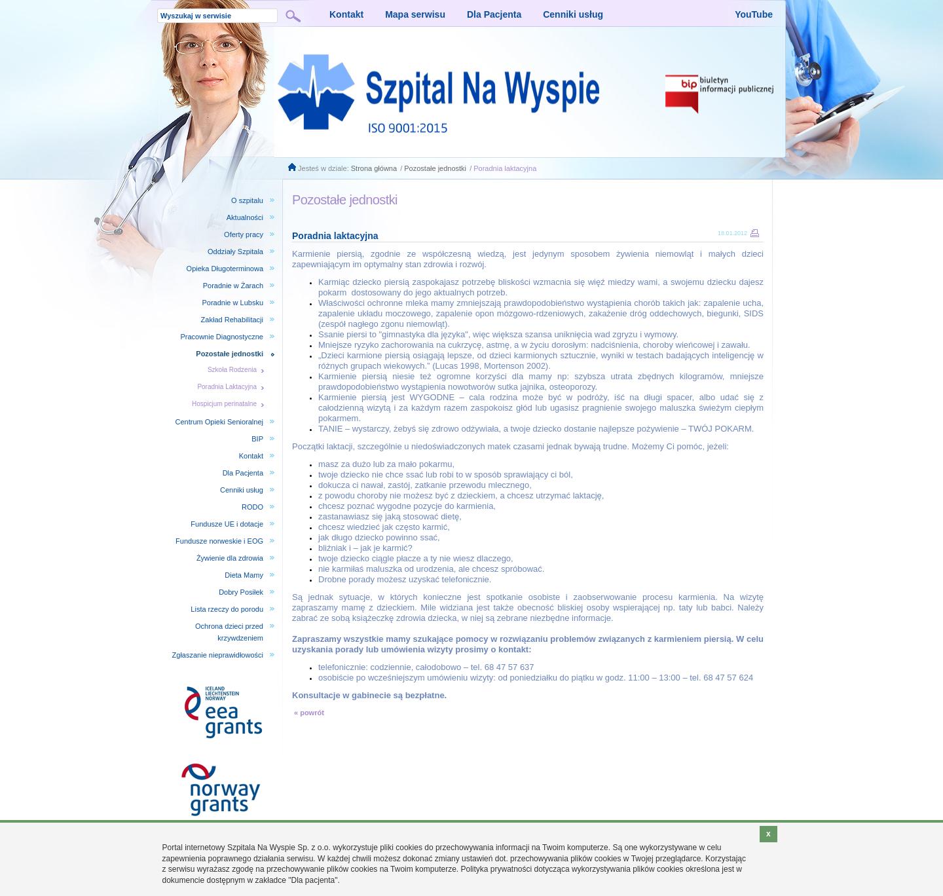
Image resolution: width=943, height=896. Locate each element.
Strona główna (374, 168)
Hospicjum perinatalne (224, 403)
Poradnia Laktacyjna (227, 386)
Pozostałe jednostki (435, 168)
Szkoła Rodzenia (232, 369)
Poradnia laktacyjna (504, 168)
